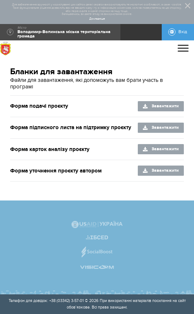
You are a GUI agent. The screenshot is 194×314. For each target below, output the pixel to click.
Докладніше (97, 18)
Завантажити (165, 106)
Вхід (182, 32)
